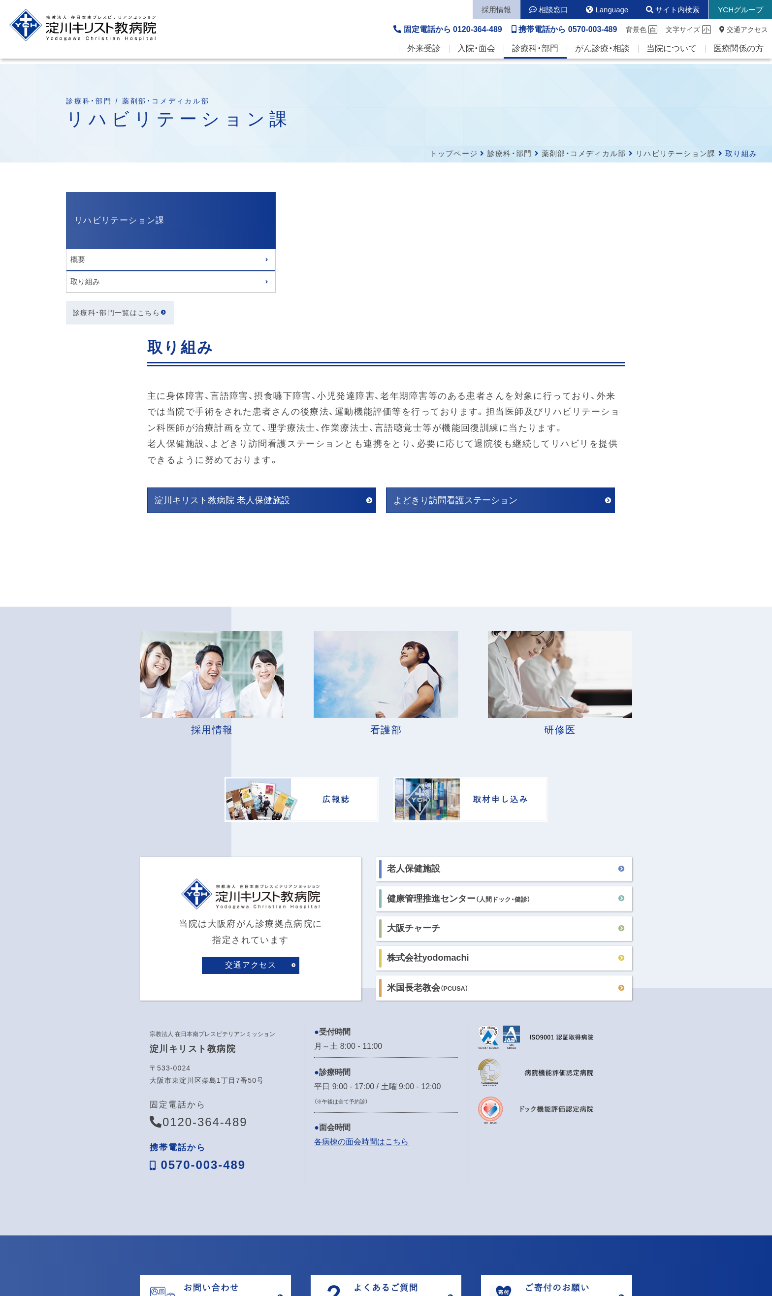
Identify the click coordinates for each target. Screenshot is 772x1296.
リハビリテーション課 (675, 153)
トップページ (454, 153)
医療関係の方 (738, 54)
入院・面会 (476, 54)
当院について (671, 54)
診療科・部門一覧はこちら (117, 313)
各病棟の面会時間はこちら (361, 998)
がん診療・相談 (602, 54)
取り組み (85, 281)
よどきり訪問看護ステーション (517, 357)
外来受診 (424, 54)
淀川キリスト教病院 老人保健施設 (284, 357)
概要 (77, 259)
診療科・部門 (535, 54)
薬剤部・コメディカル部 (584, 153)
